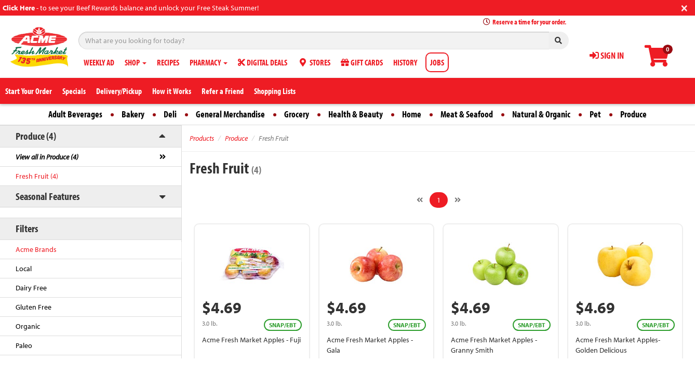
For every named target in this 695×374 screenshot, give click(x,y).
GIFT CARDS (362, 62)
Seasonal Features (47, 196)
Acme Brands (36, 249)
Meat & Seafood (466, 114)
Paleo (24, 345)
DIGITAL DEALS (262, 62)
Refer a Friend (223, 91)
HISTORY (405, 62)
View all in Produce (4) (47, 157)
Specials (74, 91)
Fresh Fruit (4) (37, 176)
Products (202, 138)
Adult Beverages (75, 114)
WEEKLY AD (99, 62)
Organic (28, 326)
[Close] (684, 7)
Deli (170, 114)
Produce (633, 114)
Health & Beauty (355, 114)
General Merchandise (230, 114)
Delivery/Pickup (119, 91)
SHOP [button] (135, 62)
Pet (595, 114)
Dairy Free (31, 287)
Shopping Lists (275, 91)
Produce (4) (36, 135)
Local (24, 268)
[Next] (457, 200)
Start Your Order (28, 91)
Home (411, 114)
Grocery (296, 114)
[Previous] (419, 200)
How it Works (171, 91)
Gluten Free (33, 307)
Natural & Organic (541, 114)
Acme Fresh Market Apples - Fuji (251, 339)
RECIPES (168, 62)
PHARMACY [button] (209, 62)
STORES (314, 62)
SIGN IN (607, 55)
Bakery (133, 114)
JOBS (437, 62)
